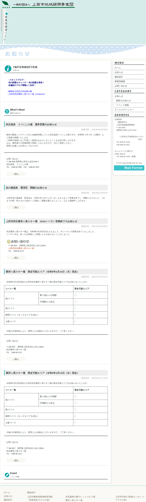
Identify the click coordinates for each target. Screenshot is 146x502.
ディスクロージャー (124, 84)
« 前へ (16, 148)
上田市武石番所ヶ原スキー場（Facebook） (27, 68)
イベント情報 (122, 79)
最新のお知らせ (123, 75)
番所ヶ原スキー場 (73, 474)
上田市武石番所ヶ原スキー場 (21, 222)
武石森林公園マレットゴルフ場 (80, 471)
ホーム (13, 13)
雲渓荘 (30, 484)
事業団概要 (134, 13)
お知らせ (37, 13)
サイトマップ (10, 485)
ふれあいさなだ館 (35, 477)
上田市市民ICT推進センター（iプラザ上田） (129, 473)
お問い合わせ (110, 13)
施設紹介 (62, 13)
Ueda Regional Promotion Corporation (71, 494)
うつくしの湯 (33, 481)
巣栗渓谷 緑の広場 (74, 481)
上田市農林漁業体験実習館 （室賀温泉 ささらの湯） (40, 473)
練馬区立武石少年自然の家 (20, 65)
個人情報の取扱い (86, 13)
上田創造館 (120, 477)
